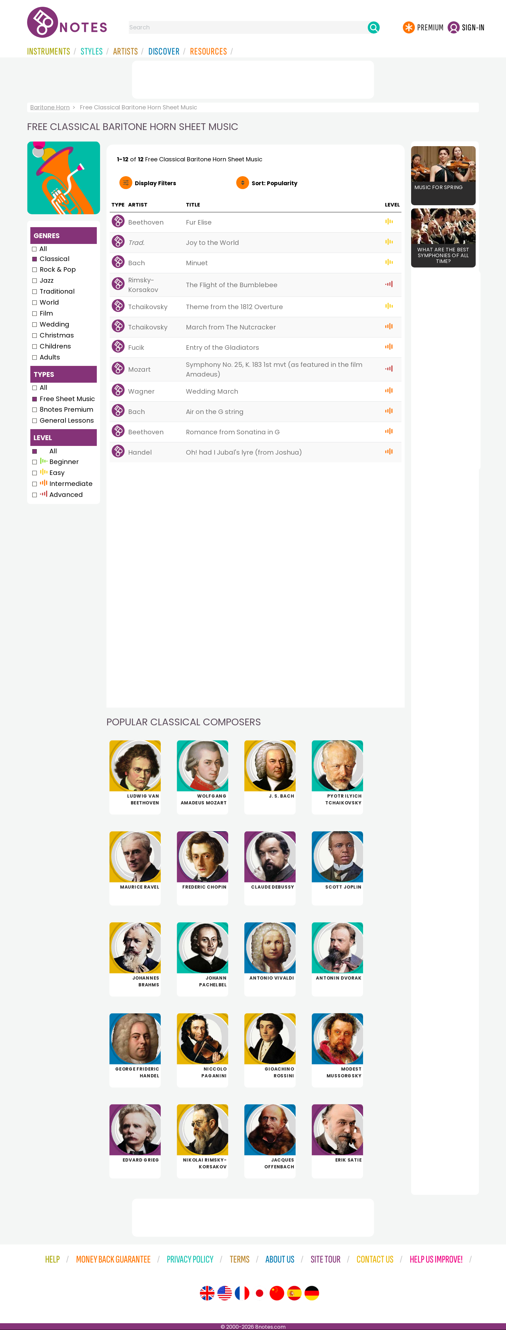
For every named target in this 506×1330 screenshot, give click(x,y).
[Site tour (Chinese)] (277, 1293)
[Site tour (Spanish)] (294, 1293)
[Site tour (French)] (242, 1293)
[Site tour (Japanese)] (259, 1293)
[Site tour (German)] (312, 1293)
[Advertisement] (253, 78)
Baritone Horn (50, 107)
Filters (155, 183)
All (43, 248)
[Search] (374, 27)
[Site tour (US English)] (225, 1293)
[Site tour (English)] (207, 1293)
